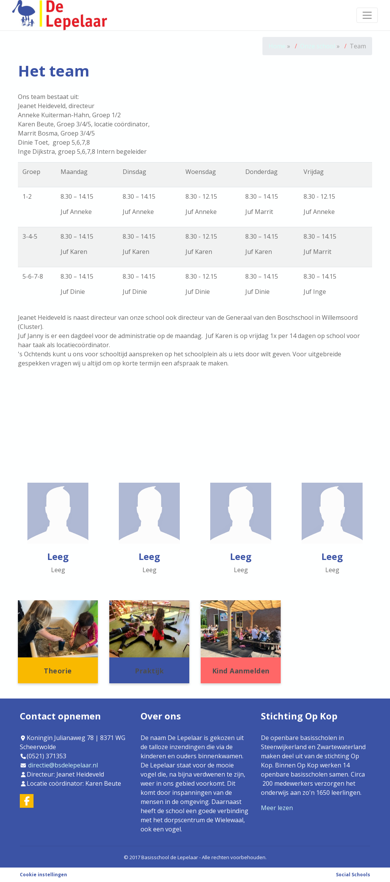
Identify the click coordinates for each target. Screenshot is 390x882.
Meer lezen (277, 808)
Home (277, 46)
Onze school (318, 46)
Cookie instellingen (43, 874)
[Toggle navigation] (367, 15)
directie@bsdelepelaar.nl (63, 765)
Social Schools (353, 874)
